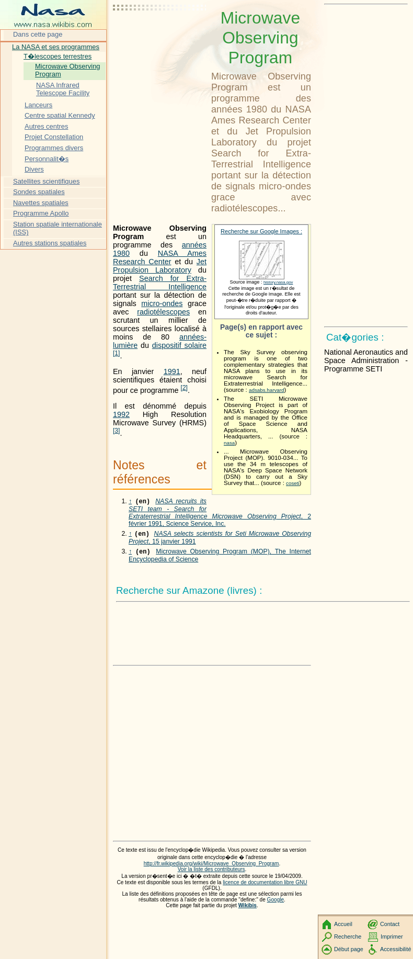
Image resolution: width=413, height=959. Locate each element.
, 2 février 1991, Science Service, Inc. (220, 510)
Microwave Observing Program (67, 70)
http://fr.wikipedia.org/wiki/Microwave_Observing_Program (211, 859)
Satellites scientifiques (46, 181)
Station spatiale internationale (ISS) (57, 228)
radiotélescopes (163, 312)
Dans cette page (37, 34)
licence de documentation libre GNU (265, 878)
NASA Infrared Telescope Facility (62, 89)
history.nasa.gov (278, 282)
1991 (172, 371)
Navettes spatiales (40, 203)
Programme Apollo (41, 213)
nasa (229, 443)
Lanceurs (38, 105)
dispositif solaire (179, 345)
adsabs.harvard (266, 390)
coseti (293, 483)
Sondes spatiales (39, 192)
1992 (121, 414)
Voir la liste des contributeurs (211, 865)
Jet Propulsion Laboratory (159, 265)
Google (275, 895)
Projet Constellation (54, 137)
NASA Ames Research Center (159, 257)
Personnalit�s (46, 159)
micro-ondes (161, 303)
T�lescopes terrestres (57, 56)
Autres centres (46, 126)
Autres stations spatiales (49, 243)
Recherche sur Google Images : (261, 231)
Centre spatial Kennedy (60, 115)
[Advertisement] (160, 34)
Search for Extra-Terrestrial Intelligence (159, 282)
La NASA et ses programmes (55, 47)
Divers (34, 169)
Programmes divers (54, 148)
